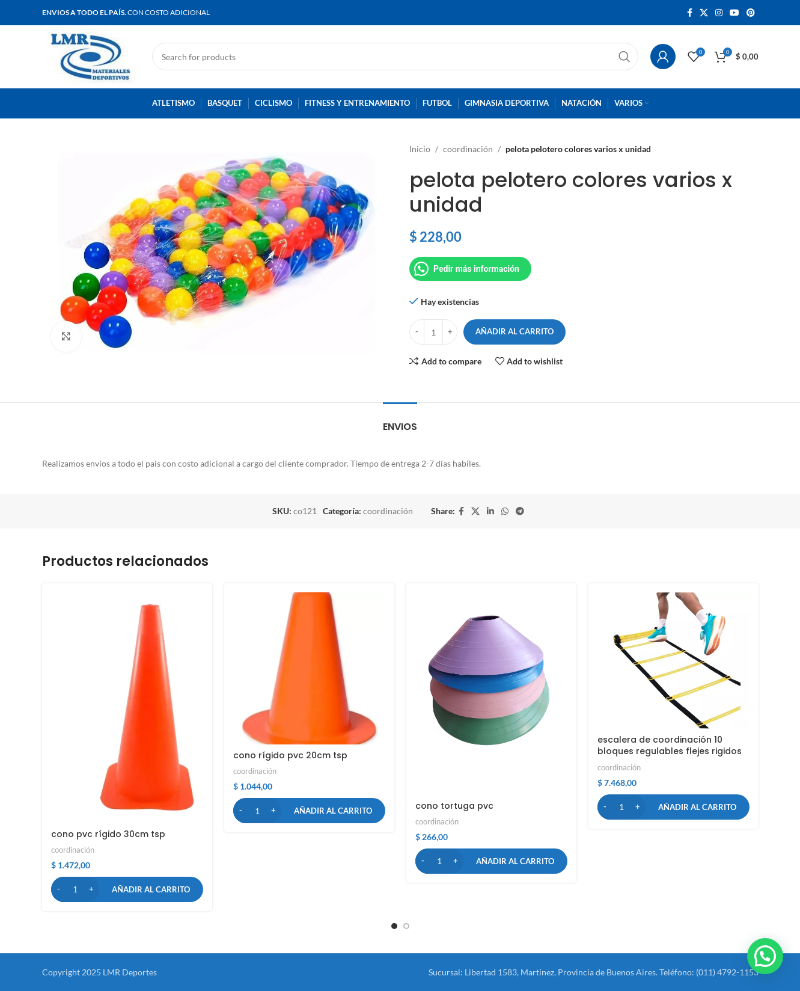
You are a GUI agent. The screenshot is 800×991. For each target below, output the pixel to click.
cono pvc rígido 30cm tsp (108, 834)
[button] (127, 889)
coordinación (468, 149)
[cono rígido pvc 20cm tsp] (309, 668)
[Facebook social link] (689, 13)
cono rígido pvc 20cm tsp (290, 755)
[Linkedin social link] (490, 511)
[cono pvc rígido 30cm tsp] (127, 707)
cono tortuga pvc (454, 806)
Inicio (419, 149)
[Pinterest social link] (751, 13)
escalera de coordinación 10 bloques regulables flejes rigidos (669, 746)
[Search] (395, 56)
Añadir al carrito (514, 331)
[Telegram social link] (520, 511)
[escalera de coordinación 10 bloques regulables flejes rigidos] (673, 660)
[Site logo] (91, 56)
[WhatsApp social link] (505, 511)
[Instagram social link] (719, 13)
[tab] (400, 420)
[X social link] (704, 13)
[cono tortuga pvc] (491, 693)
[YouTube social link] (734, 13)
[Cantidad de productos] (433, 332)
